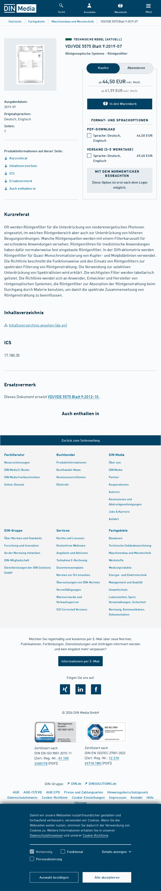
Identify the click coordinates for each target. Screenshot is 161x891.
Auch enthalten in (20, 188)
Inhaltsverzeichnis (20, 166)
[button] (89, 8)
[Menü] (148, 8)
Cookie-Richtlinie (95, 835)
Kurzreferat (15, 158)
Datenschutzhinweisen (46, 835)
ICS (9, 173)
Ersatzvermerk (18, 181)
